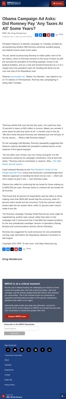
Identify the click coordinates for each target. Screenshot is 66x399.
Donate (59, 3)
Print (61, 34)
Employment (9, 370)
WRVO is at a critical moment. (22, 283)
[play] (3, 396)
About (7, 360)
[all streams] (63, 396)
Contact (7, 375)
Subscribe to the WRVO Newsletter (19, 324)
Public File (8, 380)
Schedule (8, 365)
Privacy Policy (10, 385)
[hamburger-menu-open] (4, 3)
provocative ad (17, 76)
